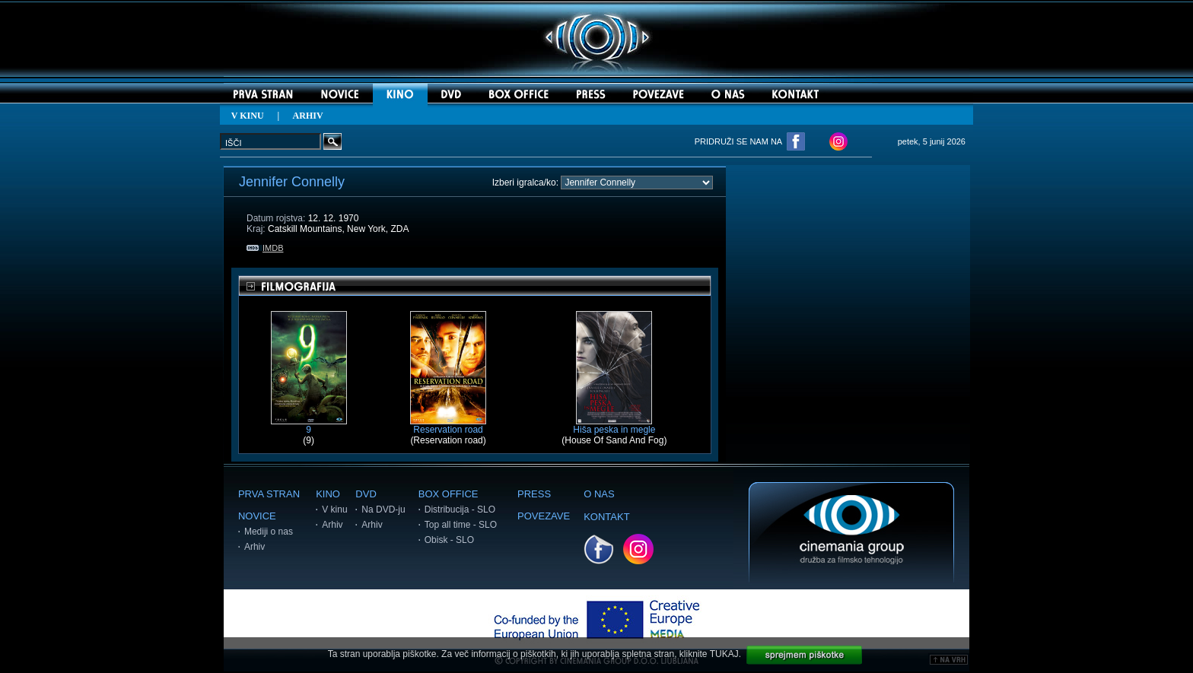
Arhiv (254, 546)
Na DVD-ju (383, 509)
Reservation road (448, 425)
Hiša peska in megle (614, 425)
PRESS (534, 494)
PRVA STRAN (269, 494)
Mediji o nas (268, 531)
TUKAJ (724, 654)
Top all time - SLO (461, 524)
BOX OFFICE (448, 494)
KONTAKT (606, 516)
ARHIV (308, 115)
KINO (328, 494)
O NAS (599, 494)
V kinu (334, 509)
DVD (365, 494)
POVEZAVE (543, 516)
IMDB (265, 247)
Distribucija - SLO (460, 509)
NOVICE (257, 516)
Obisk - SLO (449, 540)
